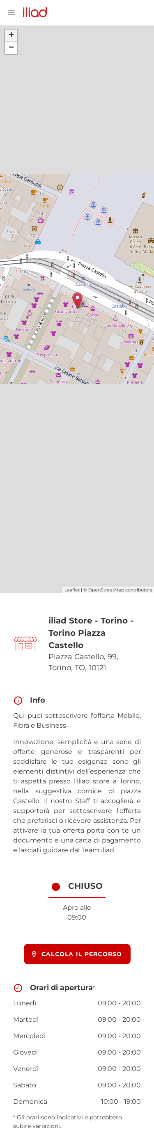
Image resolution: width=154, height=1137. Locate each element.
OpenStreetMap (106, 590)
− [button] (11, 48)
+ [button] (11, 36)
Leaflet (72, 590)
